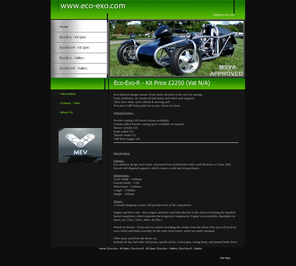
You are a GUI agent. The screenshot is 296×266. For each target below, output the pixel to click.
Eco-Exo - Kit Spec (118, 248)
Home (102, 248)
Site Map (225, 258)
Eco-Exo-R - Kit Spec (143, 248)
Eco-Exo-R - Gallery (190, 248)
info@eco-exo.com (223, 14)
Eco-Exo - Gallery (167, 248)
